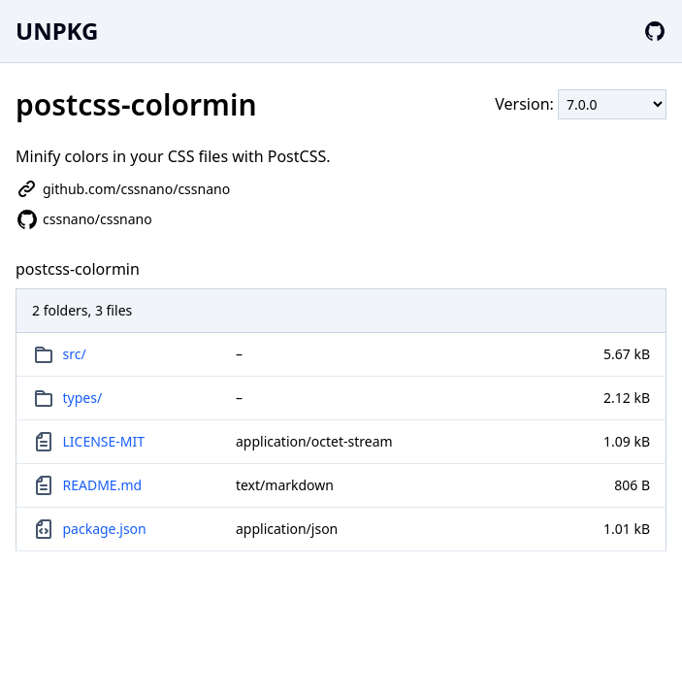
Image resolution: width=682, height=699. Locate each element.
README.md (103, 485)
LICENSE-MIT (104, 441)
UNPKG (57, 31)
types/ (83, 397)
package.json (104, 528)
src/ (74, 354)
